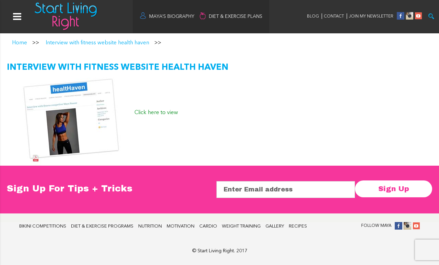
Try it (431, 16)
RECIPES (298, 226)
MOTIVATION (180, 226)
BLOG (313, 16)
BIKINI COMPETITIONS (42, 226)
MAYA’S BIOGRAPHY (171, 16)
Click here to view (156, 112)
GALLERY (274, 226)
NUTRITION (150, 226)
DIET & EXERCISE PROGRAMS (102, 226)
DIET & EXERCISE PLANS (235, 16)
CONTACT (334, 16)
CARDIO (208, 226)
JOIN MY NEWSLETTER (371, 16)
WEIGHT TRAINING (241, 226)
